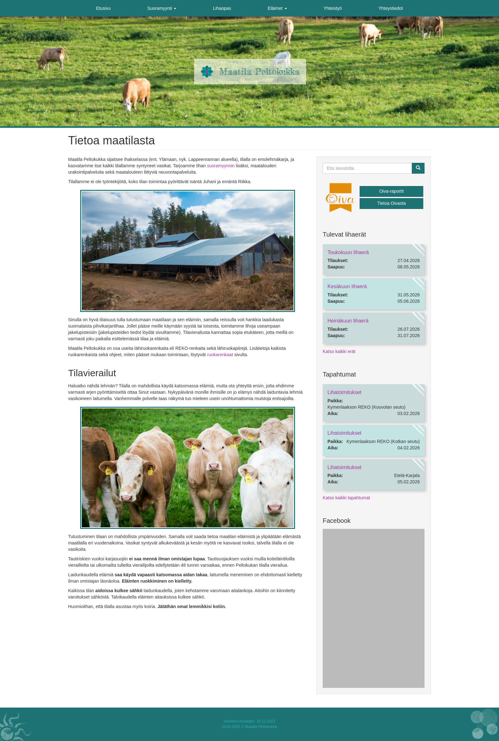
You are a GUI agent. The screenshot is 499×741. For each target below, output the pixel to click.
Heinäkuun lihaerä (348, 320)
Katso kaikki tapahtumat (346, 497)
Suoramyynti (162, 8)
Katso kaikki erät (339, 351)
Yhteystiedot (390, 8)
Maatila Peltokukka (259, 71)
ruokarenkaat (220, 354)
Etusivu (103, 8)
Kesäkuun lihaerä (347, 286)
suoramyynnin (221, 165)
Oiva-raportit (391, 191)
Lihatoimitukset (344, 392)
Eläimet (277, 8)
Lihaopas (222, 8)
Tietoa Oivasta (391, 203)
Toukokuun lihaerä (348, 252)
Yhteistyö (332, 8)
